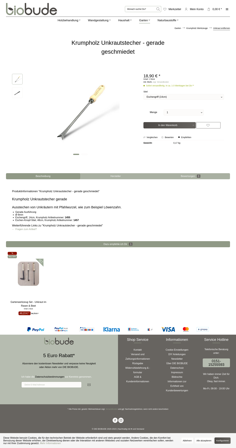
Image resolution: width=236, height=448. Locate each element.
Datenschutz (177, 368)
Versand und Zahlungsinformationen (137, 356)
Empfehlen (184, 137)
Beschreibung (43, 176)
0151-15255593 (216, 363)
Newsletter (177, 359)
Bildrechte (177, 377)
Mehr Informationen (50, 443)
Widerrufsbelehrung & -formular (137, 370)
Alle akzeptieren (203, 440)
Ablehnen (187, 440)
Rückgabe (137, 363)
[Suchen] (158, 9)
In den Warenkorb (176, 124)
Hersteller (115, 176)
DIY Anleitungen (177, 354)
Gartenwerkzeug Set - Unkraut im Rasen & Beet (28, 304)
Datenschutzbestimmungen (49, 376)
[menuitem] (143, 9)
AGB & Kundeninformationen (137, 379)
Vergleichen (150, 137)
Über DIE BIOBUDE (177, 363)
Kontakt (138, 350)
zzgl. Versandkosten (161, 82)
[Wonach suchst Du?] (143, 9)
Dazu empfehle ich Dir (118, 244)
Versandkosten (111, 409)
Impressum (177, 372)
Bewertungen (190, 176)
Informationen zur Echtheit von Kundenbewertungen (177, 386)
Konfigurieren (222, 440)
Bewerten (167, 137)
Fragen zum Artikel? (24, 229)
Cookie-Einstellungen (177, 350)
